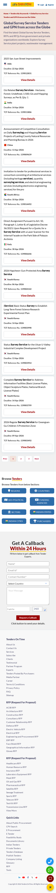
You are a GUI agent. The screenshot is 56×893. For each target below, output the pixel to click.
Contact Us (11, 648)
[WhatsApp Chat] (50, 870)
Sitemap (10, 695)
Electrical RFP (12, 733)
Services (10, 651)
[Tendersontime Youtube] (24, 877)
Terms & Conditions (15, 684)
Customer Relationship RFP (19, 722)
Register (50, 5)
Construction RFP (14, 715)
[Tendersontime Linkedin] (19, 877)
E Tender (10, 833)
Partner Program (14, 666)
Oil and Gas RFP (13, 781)
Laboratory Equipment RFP (19, 774)
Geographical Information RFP (20, 747)
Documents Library (15, 841)
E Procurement (13, 830)
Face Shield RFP (13, 744)
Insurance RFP (13, 770)
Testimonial (11, 662)
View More (11, 810)
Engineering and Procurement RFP (22, 736)
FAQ (8, 691)
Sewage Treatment (14, 792)
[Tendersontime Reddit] (36, 877)
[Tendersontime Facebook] (28, 877)
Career (9, 680)
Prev (5, 459)
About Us (10, 644)
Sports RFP (11, 796)
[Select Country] (28, 583)
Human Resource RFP (16, 767)
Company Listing (14, 859)
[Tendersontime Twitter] (32, 877)
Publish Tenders (13, 855)
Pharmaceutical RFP (15, 785)
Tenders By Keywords (19, 13)
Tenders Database (14, 852)
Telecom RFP (12, 799)
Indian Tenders (13, 844)
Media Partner (13, 677)
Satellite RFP (12, 789)
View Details (28, 79)
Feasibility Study (14, 837)
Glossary (10, 862)
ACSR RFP (11, 707)
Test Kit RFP (12, 803)
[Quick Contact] (50, 861)
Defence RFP (12, 725)
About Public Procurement (18, 823)
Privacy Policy (13, 688)
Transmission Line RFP (16, 807)
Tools (8, 870)
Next (37, 459)
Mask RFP (11, 778)
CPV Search (11, 826)
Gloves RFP (11, 751)
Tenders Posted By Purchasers (20, 673)
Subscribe (10, 655)
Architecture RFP (14, 711)
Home (6, 13)
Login (41, 5)
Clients (9, 659)
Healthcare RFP (13, 763)
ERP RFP (10, 740)
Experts (9, 670)
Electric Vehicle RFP (15, 729)
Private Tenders (13, 848)
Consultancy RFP (14, 718)
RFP (8, 866)
